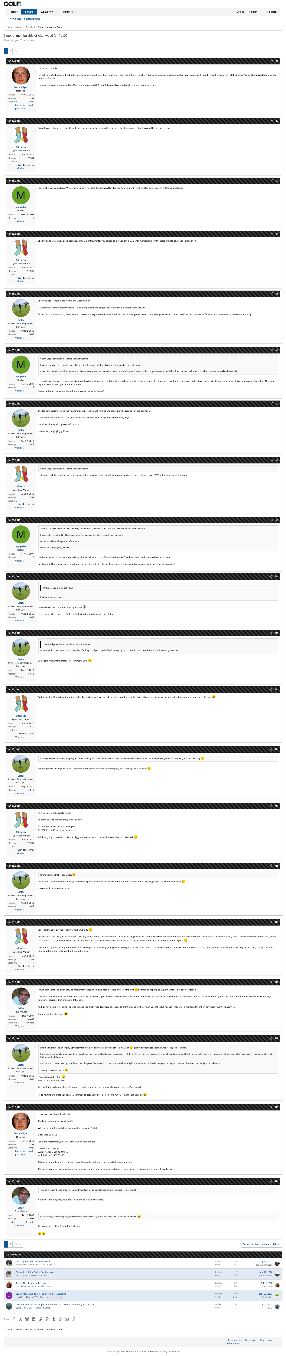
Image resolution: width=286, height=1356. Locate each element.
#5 (277, 293)
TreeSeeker (267, 1297)
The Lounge (47, 1264)
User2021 (20, 1297)
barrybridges (12, 40)
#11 (276, 633)
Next (17, 51)
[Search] (271, 11)
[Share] (272, 61)
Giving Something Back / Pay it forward (35, 1272)
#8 (277, 460)
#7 (277, 403)
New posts (15, 19)
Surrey (31, 101)
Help (262, 1340)
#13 (276, 749)
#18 (276, 1038)
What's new (47, 12)
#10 (276, 576)
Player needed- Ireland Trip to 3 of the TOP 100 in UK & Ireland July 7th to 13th (55, 1304)
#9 (277, 520)
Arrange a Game (42, 1307)
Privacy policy (251, 1340)
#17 (276, 982)
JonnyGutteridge (264, 1264)
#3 (277, 180)
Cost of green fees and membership (33, 1261)
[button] (56, 11)
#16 (276, 922)
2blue (18, 1307)
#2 (277, 120)
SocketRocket (265, 1275)
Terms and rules (235, 1340)
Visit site (19, 168)
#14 (276, 805)
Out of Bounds (40, 1275)
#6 (277, 350)
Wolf (18, 1275)
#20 (276, 1181)
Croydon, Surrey (26, 164)
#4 (277, 233)
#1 (277, 61)
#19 (276, 1107)
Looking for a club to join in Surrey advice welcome (41, 1293)
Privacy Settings (234, 1343)
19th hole (29, 1022)
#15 (276, 865)
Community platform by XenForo (133, 1351)
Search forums (32, 19)
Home (14, 12)
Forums (29, 12)
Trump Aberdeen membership (31, 1283)
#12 (276, 689)
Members (68, 12)
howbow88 (21, 1264)
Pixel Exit (176, 1351)
